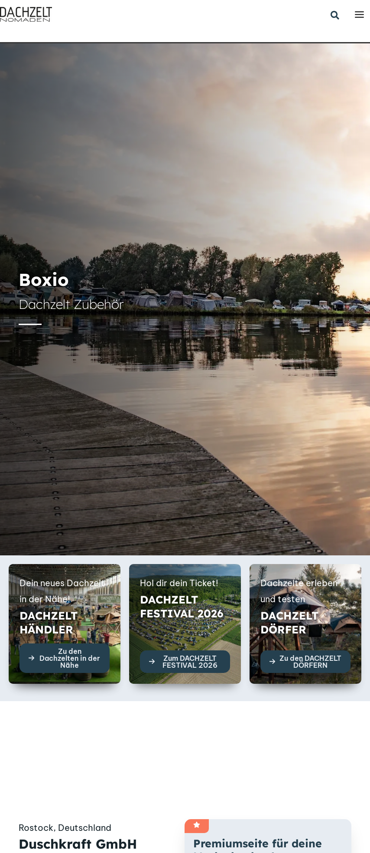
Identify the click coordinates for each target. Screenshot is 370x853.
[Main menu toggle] (359, 14)
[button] (335, 16)
